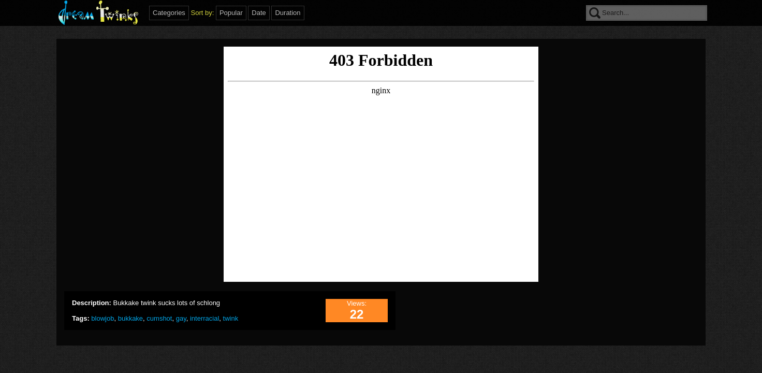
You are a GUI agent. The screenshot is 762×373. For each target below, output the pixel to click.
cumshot (159, 318)
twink (231, 318)
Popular (231, 13)
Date (259, 13)
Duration (287, 13)
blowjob (102, 318)
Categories (169, 13)
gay (181, 318)
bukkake (130, 318)
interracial (204, 318)
